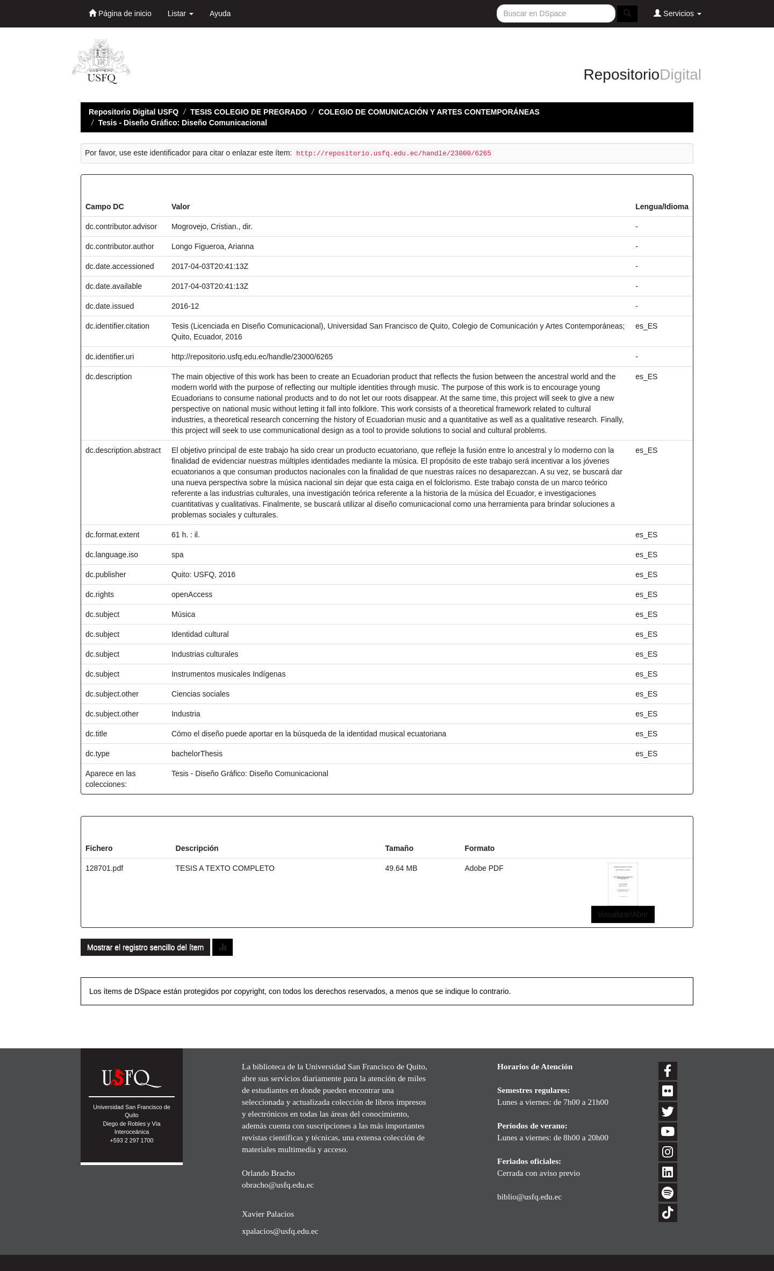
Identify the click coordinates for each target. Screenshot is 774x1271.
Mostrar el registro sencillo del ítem (145, 947)
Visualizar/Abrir (623, 914)
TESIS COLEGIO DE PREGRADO (248, 112)
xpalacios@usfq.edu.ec (280, 1231)
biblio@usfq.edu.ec (529, 1196)
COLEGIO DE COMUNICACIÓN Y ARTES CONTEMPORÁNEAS (429, 112)
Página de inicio (120, 13)
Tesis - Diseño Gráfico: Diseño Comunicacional (182, 122)
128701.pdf (104, 868)
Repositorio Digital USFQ (133, 112)
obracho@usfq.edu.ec (278, 1184)
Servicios (677, 13)
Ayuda (220, 13)
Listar (181, 13)
